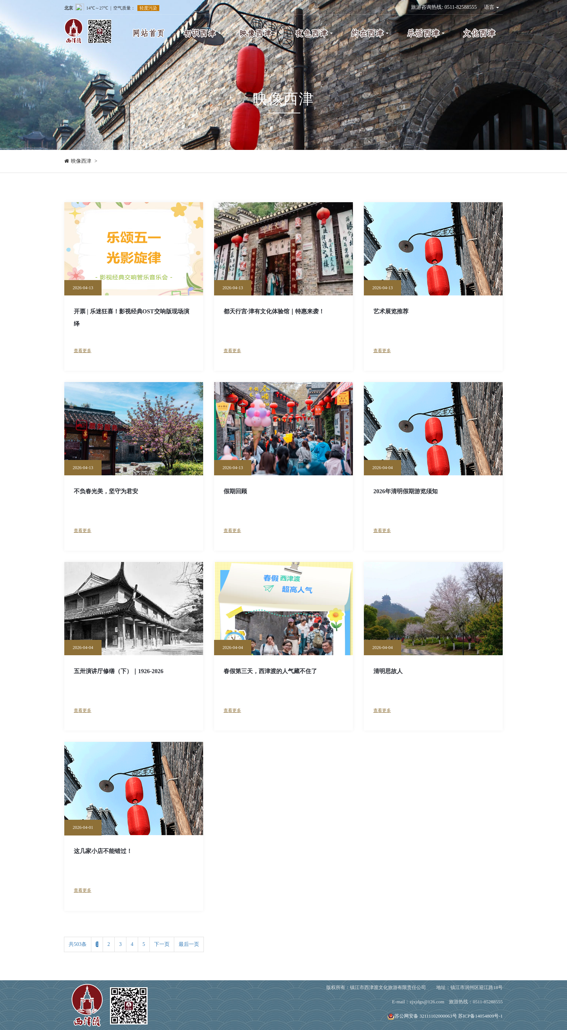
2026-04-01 (83, 827)
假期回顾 (235, 491)
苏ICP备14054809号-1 (480, 1016)
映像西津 (81, 161)
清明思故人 (388, 671)
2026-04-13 (83, 287)
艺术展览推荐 (390, 311)
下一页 (162, 944)
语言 (491, 7)
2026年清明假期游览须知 (405, 491)
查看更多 (82, 350)
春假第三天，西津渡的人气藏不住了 (270, 671)
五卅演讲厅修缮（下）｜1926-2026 (118, 671)
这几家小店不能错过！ (103, 851)
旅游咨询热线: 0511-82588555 (444, 7)
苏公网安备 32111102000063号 (422, 1016)
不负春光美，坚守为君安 (106, 491)
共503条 (78, 944)
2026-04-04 (382, 467)
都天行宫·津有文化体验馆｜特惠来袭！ (274, 311)
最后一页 (189, 944)
